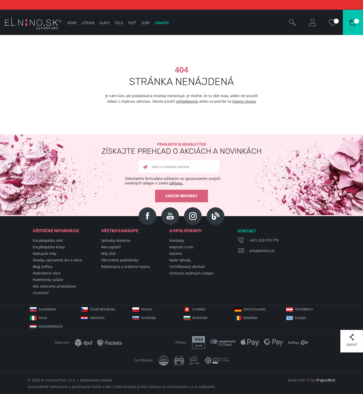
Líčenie (88, 22)
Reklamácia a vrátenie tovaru (125, 266)
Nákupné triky (44, 253)
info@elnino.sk (261, 250)
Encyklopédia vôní (48, 240)
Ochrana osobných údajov (191, 273)
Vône (72, 22)
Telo (119, 22)
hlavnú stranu (244, 101)
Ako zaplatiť (111, 247)
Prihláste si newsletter (181, 148)
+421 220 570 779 (264, 240)
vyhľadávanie (187, 101)
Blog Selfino (42, 266)
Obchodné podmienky (119, 260)
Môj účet (108, 253)
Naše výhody (180, 260)
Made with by (311, 380)
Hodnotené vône (46, 273)
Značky (162, 22)
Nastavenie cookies (96, 380)
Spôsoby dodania (115, 240)
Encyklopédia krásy (49, 247)
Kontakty (176, 240)
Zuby (145, 22)
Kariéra (175, 253)
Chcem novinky (181, 196)
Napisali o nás (181, 247)
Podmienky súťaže (48, 279)
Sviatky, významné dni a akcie (57, 260)
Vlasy (105, 22)
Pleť (132, 22)
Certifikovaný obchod (187, 266)
